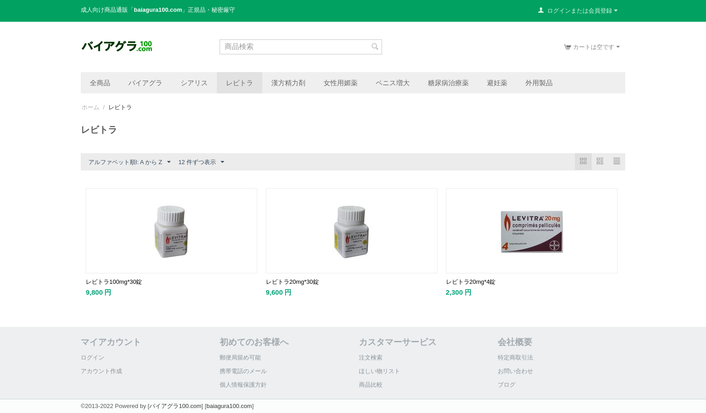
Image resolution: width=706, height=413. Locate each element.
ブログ (506, 384)
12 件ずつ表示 (201, 162)
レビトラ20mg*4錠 (471, 281)
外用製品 (539, 82)
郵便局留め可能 (240, 357)
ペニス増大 (393, 82)
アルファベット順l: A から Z (129, 162)
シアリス (194, 82)
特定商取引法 (515, 357)
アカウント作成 (101, 371)
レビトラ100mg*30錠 (114, 281)
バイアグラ (145, 82)
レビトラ (239, 82)
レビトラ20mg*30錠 (292, 281)
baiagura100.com (229, 406)
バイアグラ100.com (175, 406)
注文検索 (370, 357)
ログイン (92, 357)
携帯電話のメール (243, 371)
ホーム (90, 107)
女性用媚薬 (341, 82)
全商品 (100, 82)
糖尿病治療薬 (448, 82)
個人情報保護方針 (243, 384)
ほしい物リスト (379, 371)
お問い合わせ (515, 371)
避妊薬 (497, 82)
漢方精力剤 (288, 82)
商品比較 (370, 384)
